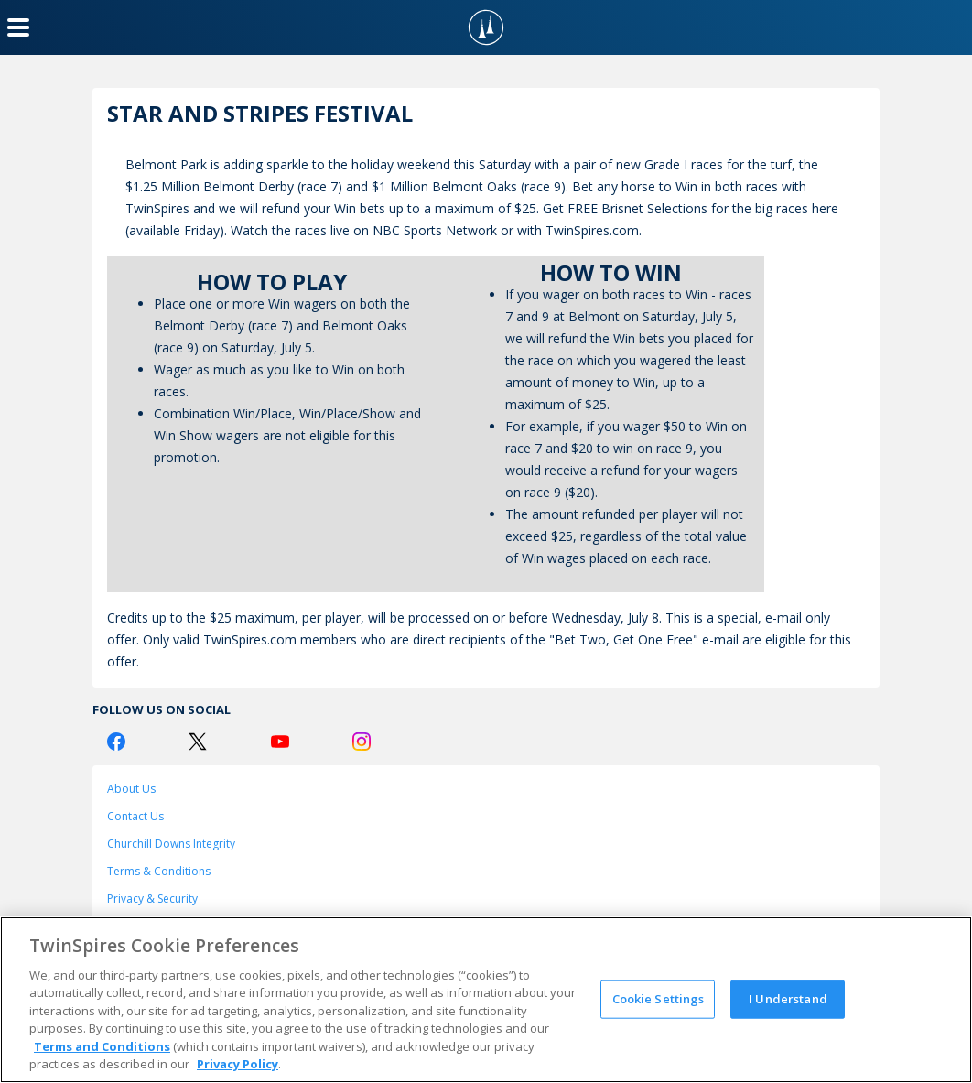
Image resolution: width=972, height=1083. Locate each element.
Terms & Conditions (159, 871)
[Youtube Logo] (280, 741)
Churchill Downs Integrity (171, 843)
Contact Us (135, 816)
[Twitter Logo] (198, 741)
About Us (131, 788)
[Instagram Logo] (361, 741)
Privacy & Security (152, 898)
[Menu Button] (18, 27)
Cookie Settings (658, 999)
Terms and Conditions (102, 1046)
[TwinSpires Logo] (486, 27)
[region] (486, 999)
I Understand (788, 999)
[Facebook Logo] (116, 741)
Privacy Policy (237, 1064)
